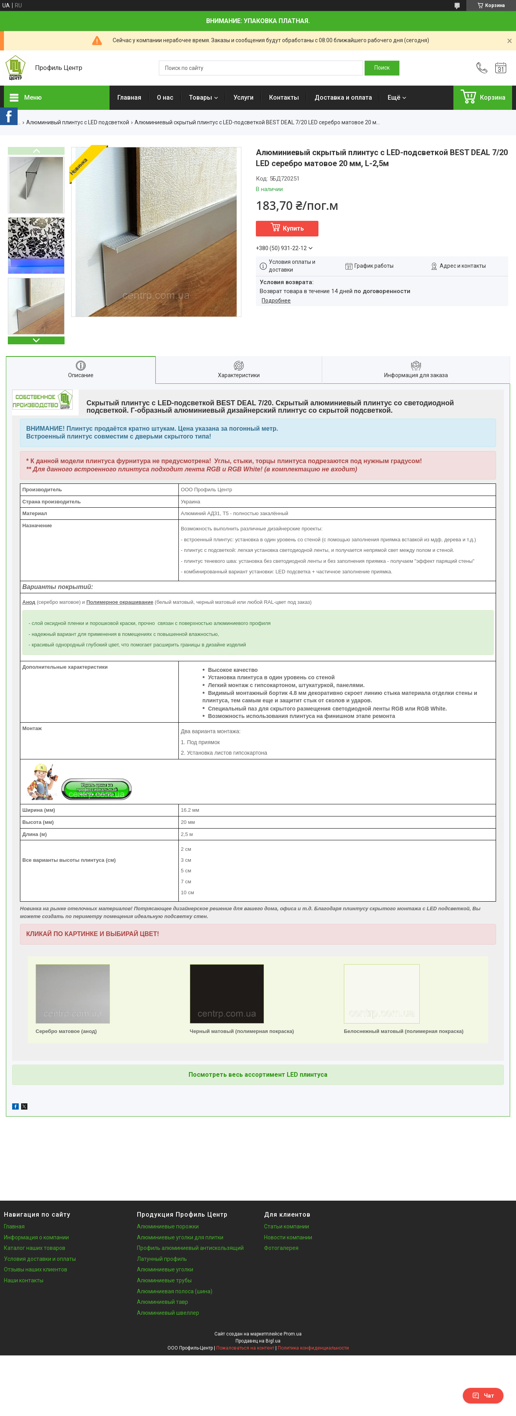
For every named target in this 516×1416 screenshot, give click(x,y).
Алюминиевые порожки (168, 1226)
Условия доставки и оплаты (40, 1259)
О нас (165, 97)
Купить (293, 228)
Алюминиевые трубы (164, 1280)
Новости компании (288, 1237)
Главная (129, 97)
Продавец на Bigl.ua (258, 1341)
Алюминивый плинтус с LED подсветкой (77, 122)
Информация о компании (36, 1237)
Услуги (244, 97)
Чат (483, 1395)
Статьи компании (286, 1226)
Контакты (284, 97)
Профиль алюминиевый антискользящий (190, 1248)
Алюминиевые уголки (165, 1269)
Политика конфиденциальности (313, 1348)
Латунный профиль (162, 1259)
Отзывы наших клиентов (35, 1269)
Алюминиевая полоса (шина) (174, 1291)
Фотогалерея (281, 1248)
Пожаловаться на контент (245, 1348)
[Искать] (382, 68)
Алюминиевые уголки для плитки (180, 1237)
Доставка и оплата (343, 97)
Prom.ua (293, 1334)
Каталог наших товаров (34, 1248)
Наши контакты (23, 1280)
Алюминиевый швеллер (168, 1313)
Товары (200, 97)
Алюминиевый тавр (162, 1302)
